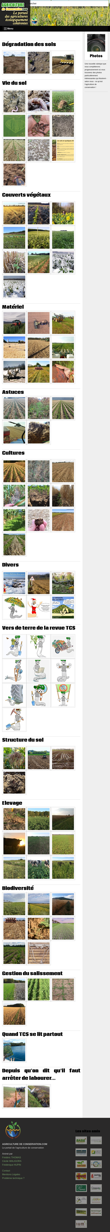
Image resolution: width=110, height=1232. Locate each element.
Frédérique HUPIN (11, 1165)
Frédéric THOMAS (11, 1157)
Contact (6, 1170)
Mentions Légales (11, 1174)
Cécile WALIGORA (11, 1161)
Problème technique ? (13, 1178)
